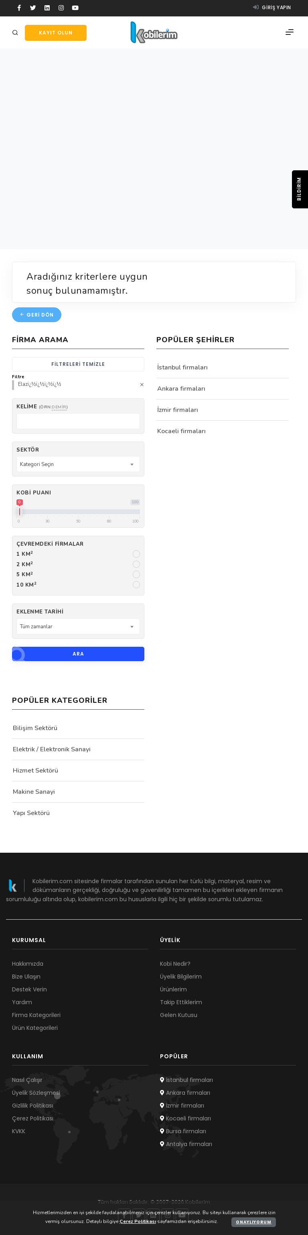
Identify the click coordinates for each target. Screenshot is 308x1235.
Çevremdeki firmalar (50, 544)
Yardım (22, 1002)
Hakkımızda (27, 964)
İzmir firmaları (177, 410)
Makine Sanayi (34, 791)
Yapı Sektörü (31, 813)
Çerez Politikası (32, 1118)
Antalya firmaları (186, 1144)
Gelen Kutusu (178, 1015)
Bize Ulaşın (26, 977)
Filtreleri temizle (78, 364)
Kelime (42, 406)
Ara (48, 654)
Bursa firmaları (183, 1131)
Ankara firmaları (181, 388)
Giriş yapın (272, 7)
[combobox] (78, 464)
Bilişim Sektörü (35, 728)
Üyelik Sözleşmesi (36, 1093)
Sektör (27, 450)
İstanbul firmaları (182, 367)
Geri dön (37, 314)
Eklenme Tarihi (39, 611)
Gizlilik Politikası (32, 1106)
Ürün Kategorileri (35, 1028)
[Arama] (16, 33)
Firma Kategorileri (36, 1015)
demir (59, 407)
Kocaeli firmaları (181, 431)
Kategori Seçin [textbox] (37, 464)
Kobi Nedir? (175, 964)
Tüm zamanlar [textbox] (36, 626)
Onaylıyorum (254, 1222)
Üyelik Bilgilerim (181, 977)
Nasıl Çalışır (27, 1080)
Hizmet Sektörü (35, 770)
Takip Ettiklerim (181, 1002)
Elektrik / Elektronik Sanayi (52, 749)
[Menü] (290, 32)
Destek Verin (29, 989)
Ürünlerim (173, 989)
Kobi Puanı (33, 492)
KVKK (18, 1131)
